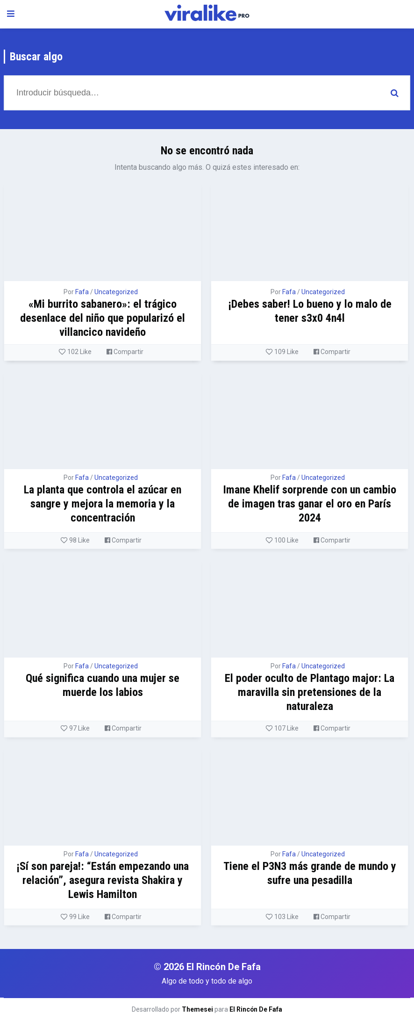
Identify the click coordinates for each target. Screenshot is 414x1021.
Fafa (82, 292)
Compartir (125, 351)
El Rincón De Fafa (256, 1009)
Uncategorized (116, 292)
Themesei (197, 1009)
